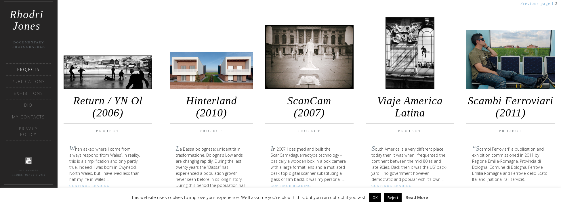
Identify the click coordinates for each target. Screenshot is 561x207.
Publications (28, 81)
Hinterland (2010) (211, 107)
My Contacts (28, 117)
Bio (28, 105)
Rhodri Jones (27, 16)
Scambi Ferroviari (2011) (510, 107)
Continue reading (89, 185)
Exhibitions (28, 93)
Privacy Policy (28, 131)
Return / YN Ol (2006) (108, 107)
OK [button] (375, 197)
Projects (28, 69)
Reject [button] (393, 197)
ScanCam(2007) (309, 107)
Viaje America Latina (410, 107)
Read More (417, 197)
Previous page (535, 3)
